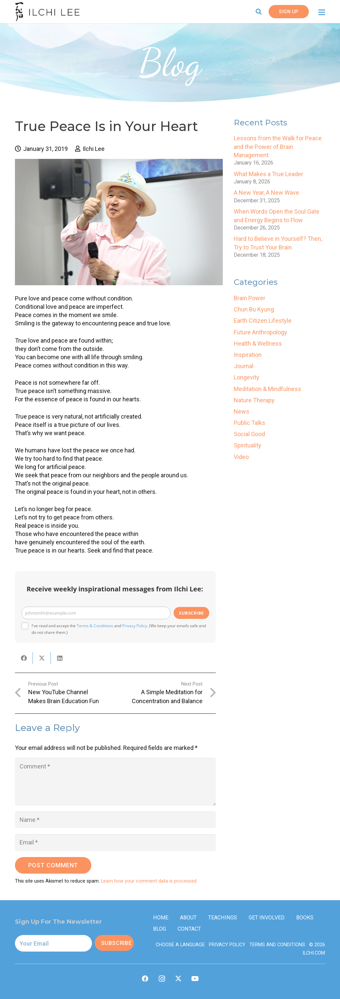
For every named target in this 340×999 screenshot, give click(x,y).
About (188, 917)
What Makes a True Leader (268, 173)
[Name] (115, 820)
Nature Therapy (254, 400)
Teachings (222, 917)
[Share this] (24, 658)
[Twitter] (178, 978)
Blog (159, 929)
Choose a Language (180, 945)
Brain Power (249, 298)
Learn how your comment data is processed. (149, 881)
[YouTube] (195, 978)
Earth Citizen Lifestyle (263, 320)
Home (160, 917)
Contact (189, 929)
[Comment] (115, 782)
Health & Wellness (258, 343)
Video (241, 456)
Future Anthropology (260, 332)
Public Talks (249, 422)
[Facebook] (145, 978)
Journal (243, 366)
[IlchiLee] (47, 12)
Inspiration (248, 354)
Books (304, 917)
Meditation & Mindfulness (267, 388)
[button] (259, 11)
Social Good (249, 434)
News (241, 411)
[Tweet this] (42, 658)
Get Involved (267, 917)
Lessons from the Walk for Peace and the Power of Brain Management (278, 146)
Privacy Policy (134, 626)
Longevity (246, 377)
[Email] (115, 842)
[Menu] (322, 12)
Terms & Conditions (95, 626)
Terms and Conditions (277, 945)
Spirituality (247, 445)
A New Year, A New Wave (266, 192)
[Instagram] (161, 978)
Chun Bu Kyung (254, 309)
